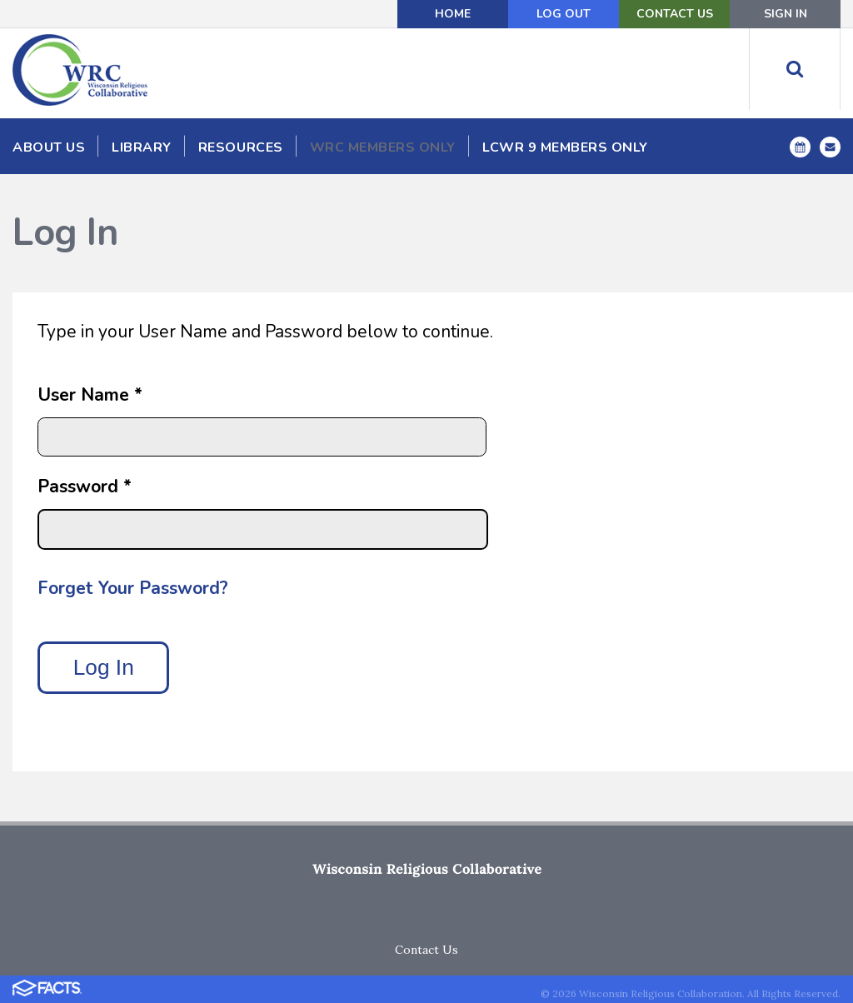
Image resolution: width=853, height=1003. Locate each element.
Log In (103, 667)
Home (453, 14)
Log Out (563, 14)
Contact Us (674, 14)
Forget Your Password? (132, 588)
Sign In (785, 14)
